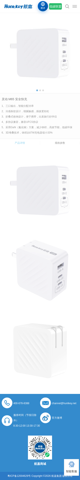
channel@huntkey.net (64, 403)
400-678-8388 (21, 403)
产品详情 (20, 142)
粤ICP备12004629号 (19, 475)
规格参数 (60, 142)
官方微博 (57, 417)
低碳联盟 (55, 6)
